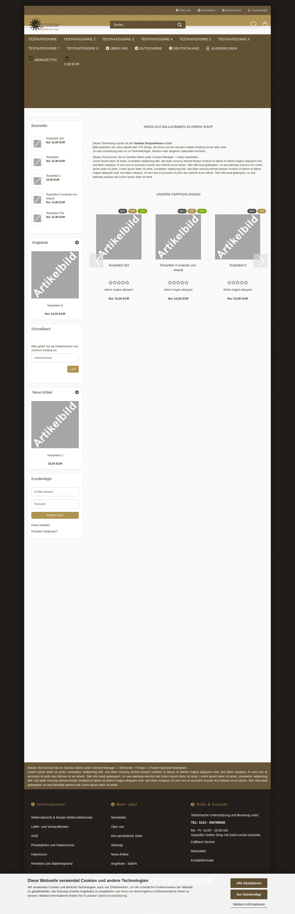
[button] (265, 24)
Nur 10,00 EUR (55, 316)
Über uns (183, 10)
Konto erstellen (40, 527)
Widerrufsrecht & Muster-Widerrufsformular (62, 811)
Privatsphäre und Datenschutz (52, 839)
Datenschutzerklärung (112, 895)
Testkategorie (53, 39)
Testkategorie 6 (45, 94)
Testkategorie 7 (45, 101)
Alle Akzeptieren (248, 883)
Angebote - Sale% (124, 857)
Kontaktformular (202, 854)
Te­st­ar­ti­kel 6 (237, 259)
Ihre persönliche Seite (126, 829)
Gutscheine (206, 10)
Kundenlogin (257, 10)
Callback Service (203, 835)
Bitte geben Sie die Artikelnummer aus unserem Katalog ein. (54, 350)
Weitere (237, 39)
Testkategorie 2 (90, 39)
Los (73, 371)
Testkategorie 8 (45, 109)
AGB (34, 829)
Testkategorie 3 (129, 39)
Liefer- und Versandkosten (50, 820)
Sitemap (117, 839)
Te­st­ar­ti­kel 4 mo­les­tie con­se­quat (178, 261)
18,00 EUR (55, 466)
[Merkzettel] (253, 24)
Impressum (39, 848)
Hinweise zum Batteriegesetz (52, 857)
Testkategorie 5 (206, 39)
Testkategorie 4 (167, 39)
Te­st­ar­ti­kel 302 (119, 259)
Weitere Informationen (249, 904)
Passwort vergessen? (44, 533)
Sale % (260, 39)
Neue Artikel (119, 848)
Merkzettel (198, 845)
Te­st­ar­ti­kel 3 (55, 457)
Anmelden (55, 517)
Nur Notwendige (248, 894)
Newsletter (118, 811)
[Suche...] (180, 25)
